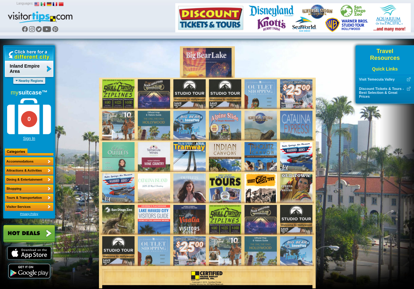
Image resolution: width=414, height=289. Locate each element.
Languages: (24, 3)
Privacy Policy (29, 214)
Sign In (29, 138)
